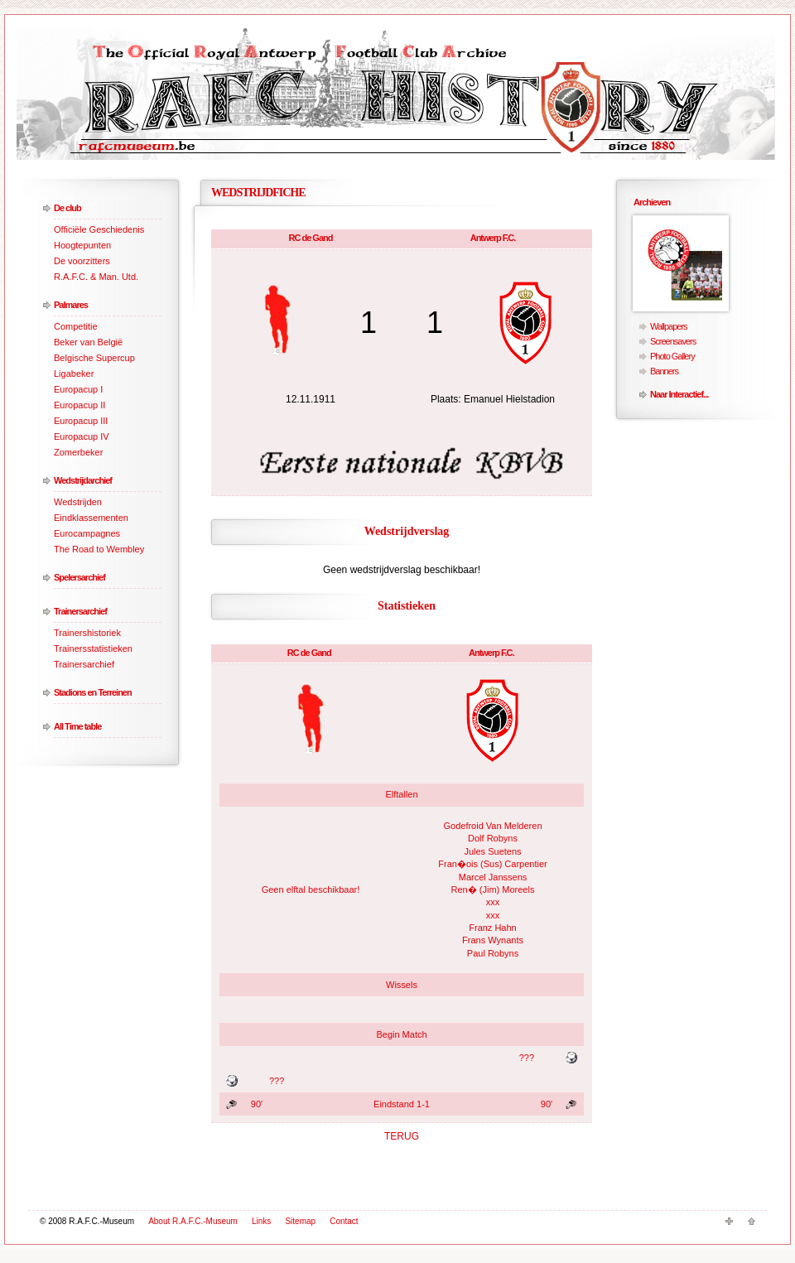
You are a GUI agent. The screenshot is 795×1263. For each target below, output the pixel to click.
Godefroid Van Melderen (492, 826)
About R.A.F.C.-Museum (193, 1221)
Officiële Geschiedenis (99, 229)
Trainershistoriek (87, 633)
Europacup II (79, 405)
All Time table (77, 726)
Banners (664, 371)
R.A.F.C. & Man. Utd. (96, 277)
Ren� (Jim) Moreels (493, 889)
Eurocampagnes (87, 533)
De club (67, 208)
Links (261, 1221)
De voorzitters (82, 261)
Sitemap (300, 1221)
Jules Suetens (492, 851)
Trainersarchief (80, 611)
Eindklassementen (91, 518)
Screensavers (673, 341)
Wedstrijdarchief (83, 480)
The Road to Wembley (99, 549)
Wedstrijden (78, 502)
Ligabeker (74, 373)
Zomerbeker (78, 452)
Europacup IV (81, 436)
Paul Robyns (492, 953)
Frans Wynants (492, 940)
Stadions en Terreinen (93, 692)
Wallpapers (668, 326)
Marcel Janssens (493, 877)
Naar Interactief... (679, 394)
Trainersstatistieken (93, 648)
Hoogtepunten (82, 245)
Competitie (76, 326)
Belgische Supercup (94, 358)
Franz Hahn (492, 928)
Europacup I (78, 389)
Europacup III (81, 421)
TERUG (401, 1136)
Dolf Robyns (493, 838)
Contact (344, 1221)
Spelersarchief (79, 577)
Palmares (71, 305)
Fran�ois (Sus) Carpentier (492, 864)
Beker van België (88, 342)
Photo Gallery (672, 356)
